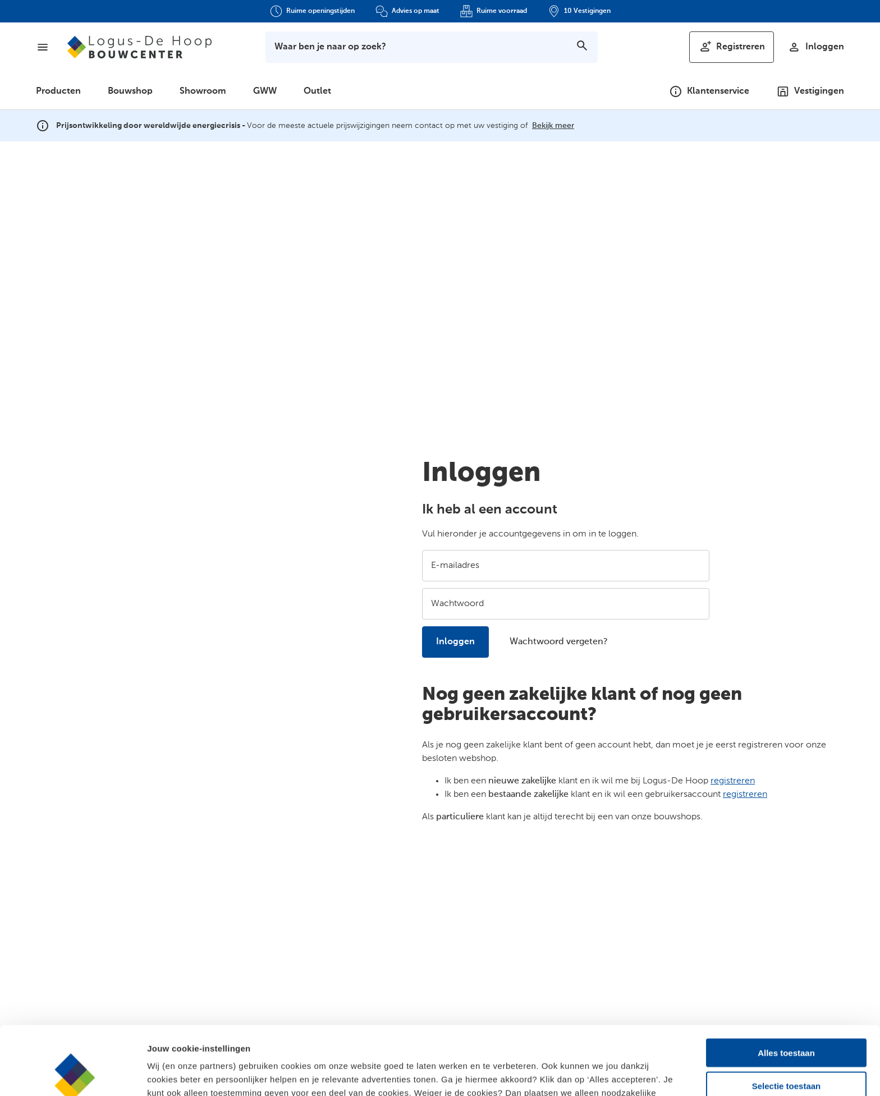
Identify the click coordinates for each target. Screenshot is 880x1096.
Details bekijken (612, 1074)
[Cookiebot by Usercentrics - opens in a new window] (73, 1074)
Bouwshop (130, 91)
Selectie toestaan (786, 1017)
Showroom (203, 91)
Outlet (317, 91)
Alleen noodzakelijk (786, 1049)
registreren (733, 781)
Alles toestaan (786, 984)
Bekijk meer (553, 126)
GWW (265, 91)
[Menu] (42, 47)
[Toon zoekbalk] (431, 47)
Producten (58, 91)
